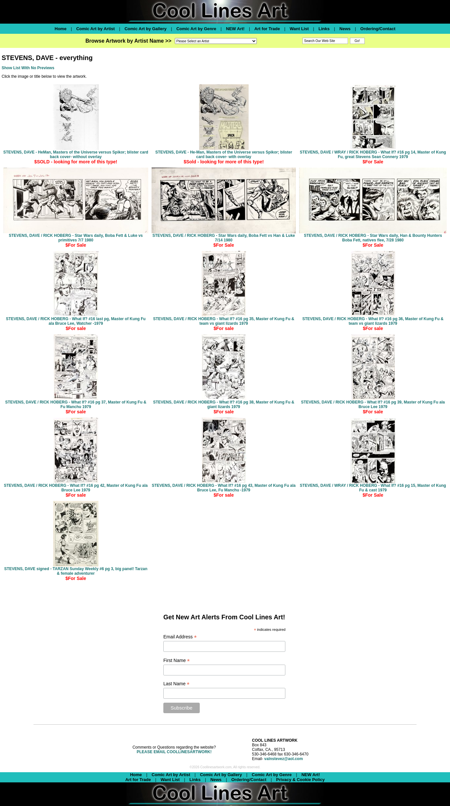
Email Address (180, 637)
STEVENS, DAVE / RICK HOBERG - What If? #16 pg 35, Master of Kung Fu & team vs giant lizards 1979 (223, 321)
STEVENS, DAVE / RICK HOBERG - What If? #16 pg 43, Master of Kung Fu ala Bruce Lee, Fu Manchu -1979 (224, 487)
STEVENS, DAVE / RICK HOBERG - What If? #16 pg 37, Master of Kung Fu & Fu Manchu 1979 (75, 404)
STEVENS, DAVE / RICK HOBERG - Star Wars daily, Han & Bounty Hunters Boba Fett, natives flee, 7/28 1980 (373, 237)
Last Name (176, 684)
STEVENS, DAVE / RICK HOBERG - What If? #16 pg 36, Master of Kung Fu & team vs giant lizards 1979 (372, 321)
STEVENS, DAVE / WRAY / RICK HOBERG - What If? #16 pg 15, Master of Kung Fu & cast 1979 (373, 487)
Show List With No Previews (28, 68)
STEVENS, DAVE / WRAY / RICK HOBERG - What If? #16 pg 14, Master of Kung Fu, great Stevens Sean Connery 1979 (373, 154)
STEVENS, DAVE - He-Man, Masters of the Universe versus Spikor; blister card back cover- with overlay (223, 154)
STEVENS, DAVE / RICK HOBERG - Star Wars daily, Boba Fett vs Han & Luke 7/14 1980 (224, 237)
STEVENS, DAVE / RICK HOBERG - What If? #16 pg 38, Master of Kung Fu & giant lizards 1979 (223, 404)
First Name (176, 660)
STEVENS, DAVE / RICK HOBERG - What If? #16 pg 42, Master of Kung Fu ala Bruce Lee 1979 (76, 487)
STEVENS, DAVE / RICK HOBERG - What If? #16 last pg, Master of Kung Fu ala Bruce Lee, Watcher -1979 (76, 321)
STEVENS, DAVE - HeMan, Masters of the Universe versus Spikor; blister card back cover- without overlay (75, 154)
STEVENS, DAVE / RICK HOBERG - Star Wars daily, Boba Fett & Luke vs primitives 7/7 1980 (76, 237)
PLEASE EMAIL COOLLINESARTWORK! (174, 752)
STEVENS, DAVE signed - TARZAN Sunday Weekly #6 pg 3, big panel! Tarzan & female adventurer (76, 571)
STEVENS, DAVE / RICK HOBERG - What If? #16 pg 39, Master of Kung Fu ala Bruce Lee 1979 (373, 404)
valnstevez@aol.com (283, 758)
